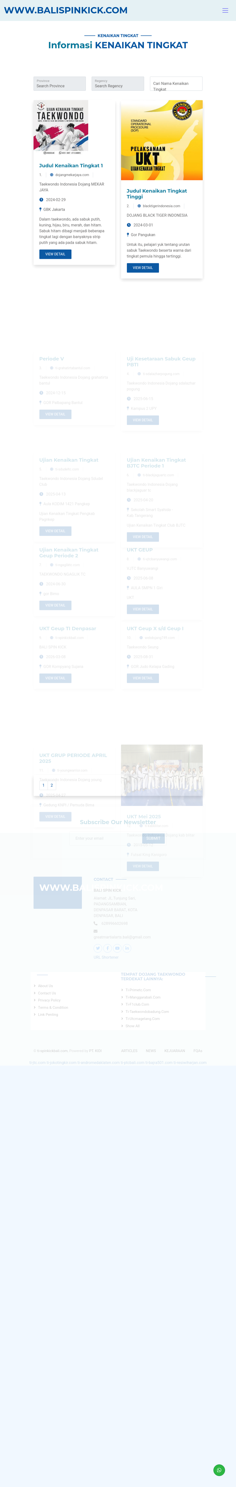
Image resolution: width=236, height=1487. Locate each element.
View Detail (55, 329)
